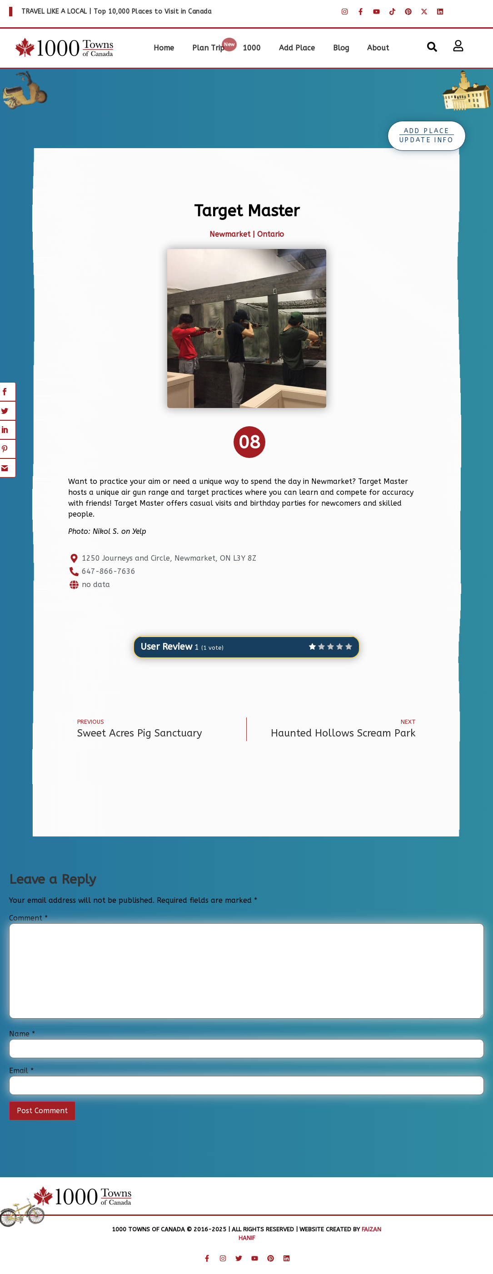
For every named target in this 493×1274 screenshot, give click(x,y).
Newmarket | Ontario (246, 234)
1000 (252, 48)
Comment (28, 918)
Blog (341, 48)
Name (22, 1034)
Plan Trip (208, 48)
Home (164, 48)
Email (21, 1071)
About (378, 48)
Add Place (297, 48)
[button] (432, 47)
